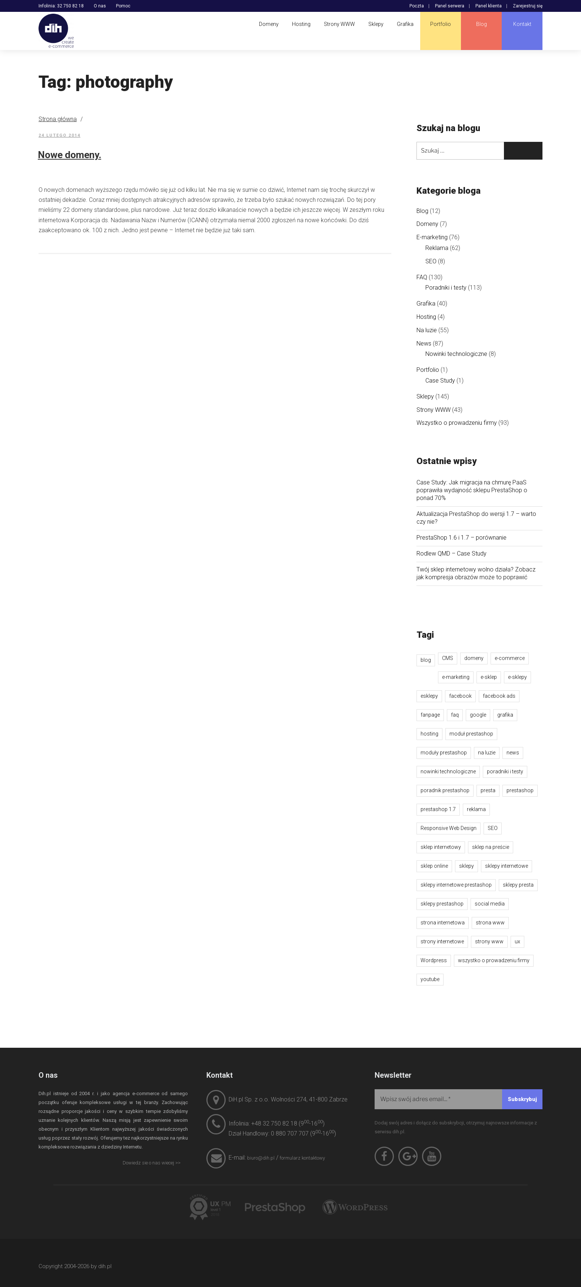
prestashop (520, 790)
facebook (460, 696)
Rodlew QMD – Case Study (451, 553)
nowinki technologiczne (448, 771)
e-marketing (455, 677)
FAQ (421, 277)
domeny (474, 658)
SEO (430, 261)
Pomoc (123, 6)
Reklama (436, 247)
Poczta (416, 6)
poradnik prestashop (445, 790)
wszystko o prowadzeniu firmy (493, 960)
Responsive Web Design (449, 828)
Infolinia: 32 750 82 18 (61, 6)
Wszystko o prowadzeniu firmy (456, 422)
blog (426, 660)
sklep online (434, 866)
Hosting (426, 316)
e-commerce (510, 658)
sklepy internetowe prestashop (456, 885)
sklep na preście (490, 847)
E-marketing (432, 237)
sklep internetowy (441, 847)
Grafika (425, 303)
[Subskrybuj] (522, 1099)
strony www (489, 941)
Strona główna (58, 119)
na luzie (486, 753)
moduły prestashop (444, 753)
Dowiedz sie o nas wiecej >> (151, 1163)
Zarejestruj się (527, 6)
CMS (447, 658)
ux (517, 941)
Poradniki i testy (446, 287)
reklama (476, 809)
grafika (505, 715)
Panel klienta (488, 6)
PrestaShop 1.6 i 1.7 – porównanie (461, 537)
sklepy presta (518, 885)
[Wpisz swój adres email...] (458, 1099)
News (423, 343)
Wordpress (434, 960)
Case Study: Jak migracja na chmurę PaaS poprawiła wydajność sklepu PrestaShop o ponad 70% (471, 490)
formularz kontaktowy (302, 1158)
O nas (100, 6)
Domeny (427, 223)
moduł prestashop (471, 734)
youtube (430, 979)
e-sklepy (517, 677)
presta (488, 790)
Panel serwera (449, 6)
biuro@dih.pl (261, 1158)
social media (490, 904)
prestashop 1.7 (438, 809)
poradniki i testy (505, 771)
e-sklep (489, 677)
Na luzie (426, 330)
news (513, 753)
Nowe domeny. (69, 154)
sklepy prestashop (442, 904)
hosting (429, 734)
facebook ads (499, 696)
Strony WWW (433, 409)
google (478, 715)
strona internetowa (443, 923)
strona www (490, 923)
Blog (422, 210)
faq (455, 715)
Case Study (440, 380)
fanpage (430, 715)
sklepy (466, 866)
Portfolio (427, 369)
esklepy (429, 696)
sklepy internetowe (506, 866)
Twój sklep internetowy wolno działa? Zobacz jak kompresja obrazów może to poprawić (475, 573)
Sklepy (425, 396)
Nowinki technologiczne (456, 353)
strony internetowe (442, 941)
